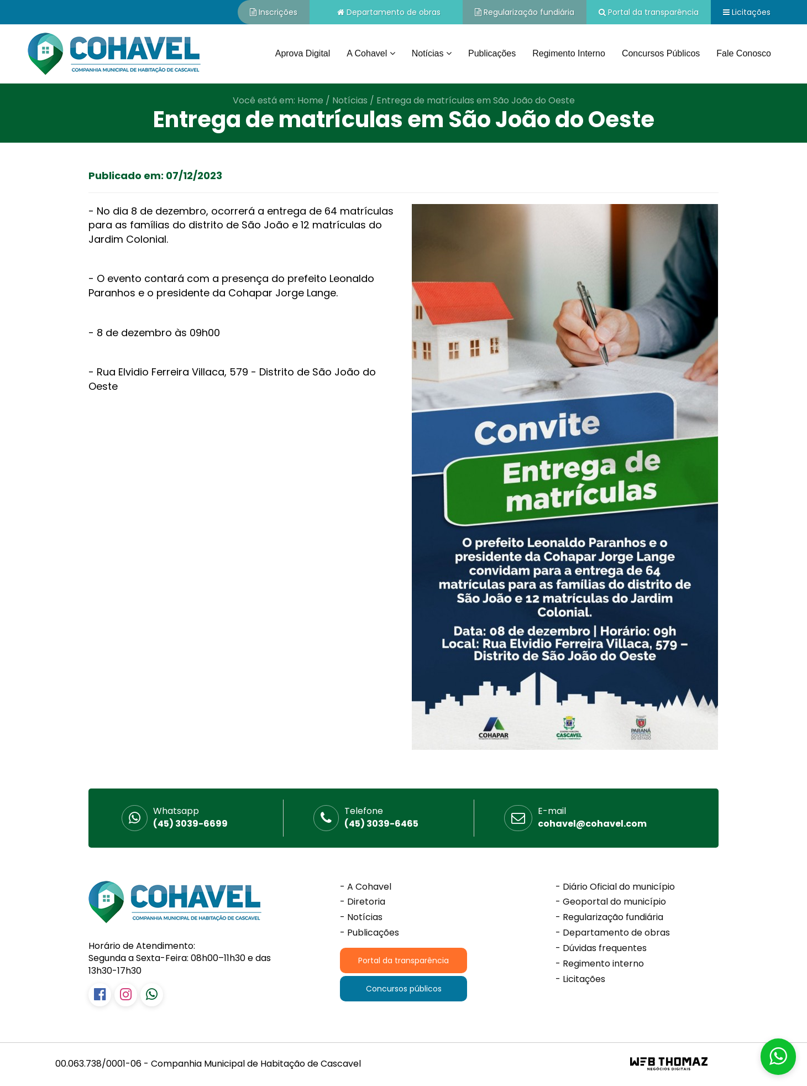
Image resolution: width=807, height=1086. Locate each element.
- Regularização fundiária (609, 917)
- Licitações (580, 979)
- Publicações (369, 933)
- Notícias (361, 917)
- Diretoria (362, 902)
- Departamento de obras (613, 933)
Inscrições (273, 12)
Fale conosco (743, 53)
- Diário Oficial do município (615, 887)
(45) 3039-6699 (190, 817)
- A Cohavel (365, 887)
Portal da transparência (649, 12)
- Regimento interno (600, 964)
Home (310, 100)
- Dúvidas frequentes (601, 948)
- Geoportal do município (611, 902)
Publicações (492, 53)
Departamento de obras (389, 12)
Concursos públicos (661, 53)
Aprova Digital (303, 53)
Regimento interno (568, 53)
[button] (778, 1056)
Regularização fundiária (524, 12)
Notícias (350, 100)
